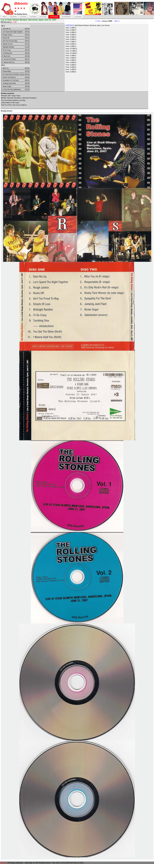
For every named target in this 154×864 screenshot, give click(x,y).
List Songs (43, 17)
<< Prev (98, 21)
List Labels (77, 17)
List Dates (33, 17)
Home (5, 17)
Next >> (116, 21)
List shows (13, 17)
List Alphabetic (66, 17)
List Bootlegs (54, 17)
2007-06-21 (70, 25)
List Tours (23, 17)
